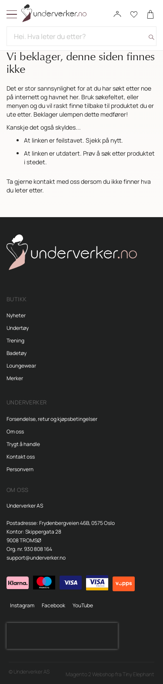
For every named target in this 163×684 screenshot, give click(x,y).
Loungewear (21, 365)
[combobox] (81, 36)
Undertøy (18, 328)
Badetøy (17, 353)
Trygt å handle (23, 444)
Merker (15, 378)
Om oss (15, 431)
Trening (15, 340)
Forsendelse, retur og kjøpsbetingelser (52, 419)
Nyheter (16, 315)
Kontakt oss (21, 456)
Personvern (20, 469)
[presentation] (62, 636)
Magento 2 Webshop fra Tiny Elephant (110, 674)
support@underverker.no (36, 557)
